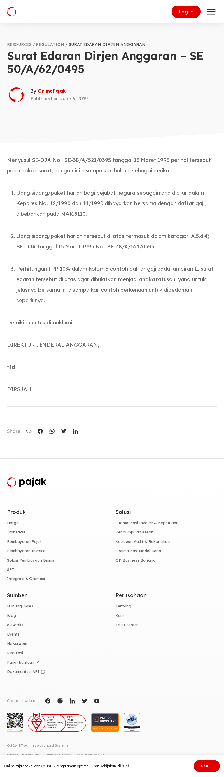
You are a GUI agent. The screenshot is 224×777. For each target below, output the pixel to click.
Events (13, 634)
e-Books (15, 624)
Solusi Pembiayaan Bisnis (30, 560)
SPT (11, 569)
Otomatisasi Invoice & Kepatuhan (147, 522)
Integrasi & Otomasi (26, 578)
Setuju (207, 766)
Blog (11, 615)
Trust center (127, 624)
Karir (120, 615)
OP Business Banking (136, 560)
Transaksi (16, 532)
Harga (13, 522)
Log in (186, 12)
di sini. (123, 766)
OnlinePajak (52, 91)
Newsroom (17, 643)
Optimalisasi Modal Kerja (138, 550)
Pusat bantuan (20, 662)
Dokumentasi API (23, 671)
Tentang (123, 606)
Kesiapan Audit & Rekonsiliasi (143, 541)
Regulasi (15, 652)
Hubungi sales (20, 606)
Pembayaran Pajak (24, 541)
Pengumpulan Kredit (134, 532)
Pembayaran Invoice (26, 550)
